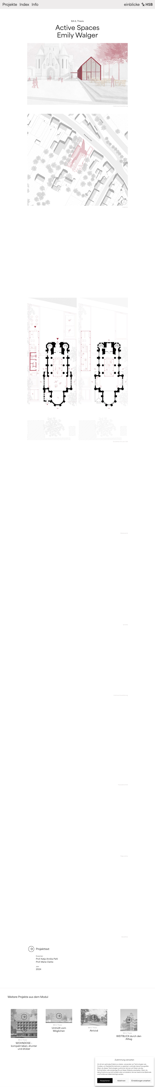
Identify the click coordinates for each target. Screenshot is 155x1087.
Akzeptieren (105, 1081)
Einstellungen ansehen (140, 1081)
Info (35, 4)
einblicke (132, 4)
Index (24, 4)
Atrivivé (94, 1030)
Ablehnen (121, 1081)
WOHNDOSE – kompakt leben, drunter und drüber (24, 1047)
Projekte (9, 4)
